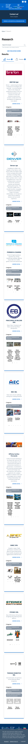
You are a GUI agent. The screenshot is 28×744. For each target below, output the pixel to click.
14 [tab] (21, 290)
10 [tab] (13, 223)
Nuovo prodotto (10, 707)
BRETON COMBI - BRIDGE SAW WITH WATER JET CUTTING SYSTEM (10, 131)
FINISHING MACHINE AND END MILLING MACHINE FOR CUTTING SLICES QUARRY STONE (10, 509)
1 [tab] (8, 135)
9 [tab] (16, 137)
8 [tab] (13, 137)
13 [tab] (20, 223)
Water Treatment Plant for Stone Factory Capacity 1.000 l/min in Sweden (17, 354)
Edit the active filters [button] (14, 51)
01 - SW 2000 (10, 577)
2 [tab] (10, 135)
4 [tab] (14, 135)
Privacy (6, 741)
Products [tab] (21, 59)
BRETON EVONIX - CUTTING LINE (17, 129)
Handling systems (17, 418)
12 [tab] (18, 223)
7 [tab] (21, 135)
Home (3, 31)
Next (23, 126)
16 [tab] (16, 292)
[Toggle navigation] (2, 7)
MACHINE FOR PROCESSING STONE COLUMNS (17, 505)
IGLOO (17, 640)
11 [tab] (16, 223)
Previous (5, 126)
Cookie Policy (14, 741)
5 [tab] (17, 135)
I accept (23, 741)
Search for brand (6, 45)
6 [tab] (19, 135)
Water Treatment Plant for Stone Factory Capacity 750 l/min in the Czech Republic (10, 355)
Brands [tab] (7, 59)
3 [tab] (12, 135)
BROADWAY (10, 640)
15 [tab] (13, 292)
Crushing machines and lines (9, 419)
